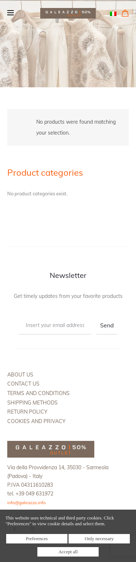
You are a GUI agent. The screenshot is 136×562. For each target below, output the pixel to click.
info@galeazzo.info (26, 502)
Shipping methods (32, 402)
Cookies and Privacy (36, 421)
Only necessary (99, 538)
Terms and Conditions (38, 393)
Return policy (27, 411)
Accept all (68, 551)
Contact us (23, 383)
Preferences (37, 538)
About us (20, 374)
